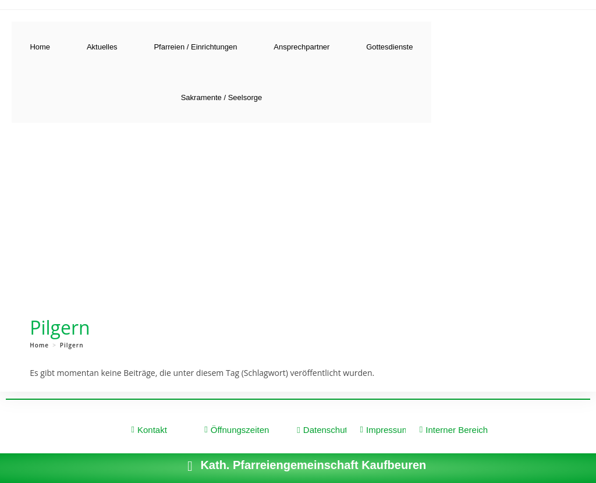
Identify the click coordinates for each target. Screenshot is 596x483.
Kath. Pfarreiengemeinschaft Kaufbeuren (313, 465)
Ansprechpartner (301, 46)
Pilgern (72, 345)
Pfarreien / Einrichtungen (195, 46)
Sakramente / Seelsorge (221, 97)
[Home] (39, 345)
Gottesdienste (389, 46)
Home (40, 46)
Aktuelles (102, 46)
